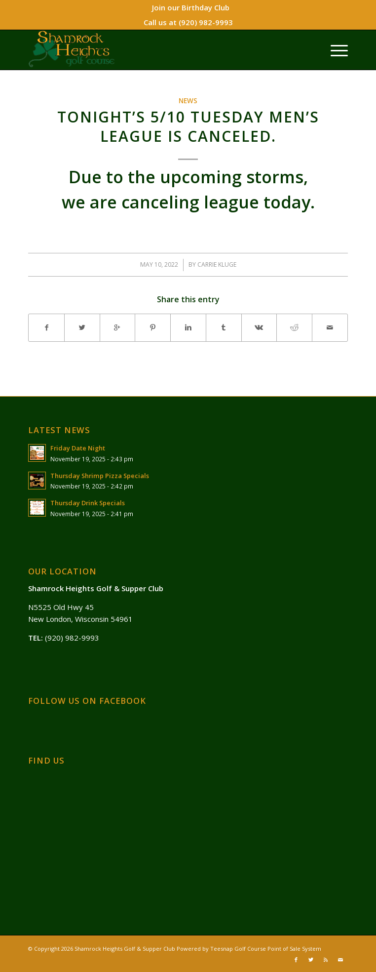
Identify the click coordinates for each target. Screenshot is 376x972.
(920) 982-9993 (206, 22)
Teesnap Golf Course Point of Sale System (265, 948)
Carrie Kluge (216, 264)
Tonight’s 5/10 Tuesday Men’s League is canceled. (188, 126)
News (188, 100)
